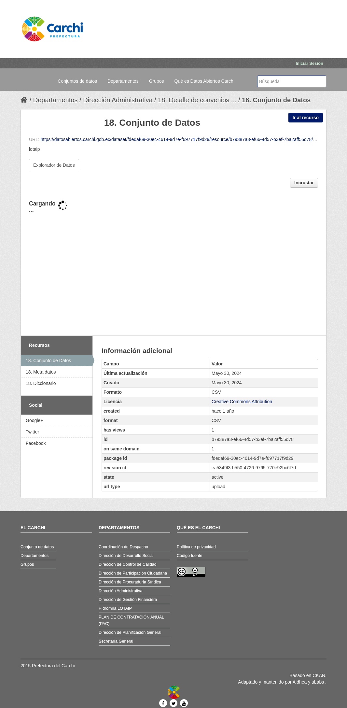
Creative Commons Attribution (242, 401)
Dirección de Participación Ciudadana (133, 573)
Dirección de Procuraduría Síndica (130, 582)
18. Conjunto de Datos (276, 100)
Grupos (156, 81)
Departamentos (123, 81)
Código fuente (189, 555)
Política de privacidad (196, 547)
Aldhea (300, 682)
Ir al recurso (306, 117)
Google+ (34, 420)
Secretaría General (116, 641)
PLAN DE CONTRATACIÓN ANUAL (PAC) (131, 620)
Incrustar (304, 182)
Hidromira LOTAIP (115, 608)
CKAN (318, 675)
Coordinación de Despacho (123, 547)
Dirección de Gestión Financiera (128, 599)
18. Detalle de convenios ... (197, 100)
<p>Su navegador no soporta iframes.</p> (173, 262)
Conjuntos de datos (77, 81)
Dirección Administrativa (117, 100)
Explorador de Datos (54, 165)
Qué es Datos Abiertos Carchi (204, 81)
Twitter (32, 431)
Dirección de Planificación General (130, 632)
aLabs (318, 682)
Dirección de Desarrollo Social (126, 555)
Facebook (36, 443)
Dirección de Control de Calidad (128, 564)
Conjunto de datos (37, 547)
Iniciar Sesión (309, 63)
